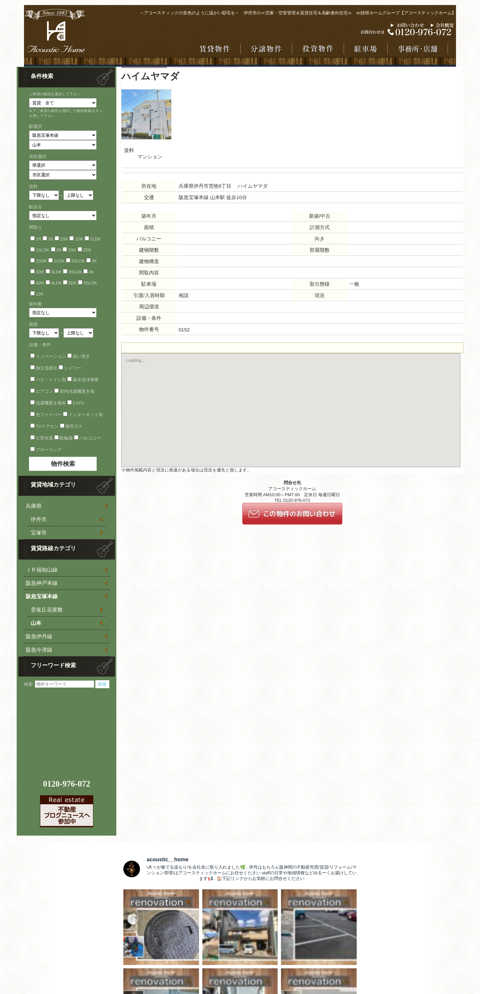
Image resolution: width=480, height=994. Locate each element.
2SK (72, 249)
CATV (78, 402)
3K (94, 260)
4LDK (56, 282)
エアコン (44, 391)
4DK (40, 282)
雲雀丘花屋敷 (47, 610)
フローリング (49, 449)
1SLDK (42, 249)
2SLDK (78, 260)
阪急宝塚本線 (42, 596)
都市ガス (74, 426)
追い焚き (81, 356)
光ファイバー (49, 414)
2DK (87, 249)
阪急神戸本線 (42, 583)
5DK (72, 282)
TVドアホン (47, 426)
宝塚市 (39, 533)
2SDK (41, 260)
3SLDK (75, 271)
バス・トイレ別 (51, 379)
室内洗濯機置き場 (77, 391)
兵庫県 (34, 506)
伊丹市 (39, 519)
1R (38, 238)
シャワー (72, 367)
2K (59, 249)
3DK (40, 271)
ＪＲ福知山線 (42, 570)
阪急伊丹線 (39, 636)
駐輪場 (66, 437)
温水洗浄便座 (86, 379)
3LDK (56, 271)
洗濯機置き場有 (51, 402)
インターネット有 (85, 414)
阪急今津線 (39, 650)
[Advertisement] (67, 730)
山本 (36, 623)
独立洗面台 (46, 367)
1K (50, 238)
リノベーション (51, 356)
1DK (79, 238)
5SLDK (90, 282)
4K (91, 271)
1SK (64, 238)
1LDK (95, 238)
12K (39, 293)
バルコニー (90, 437)
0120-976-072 (66, 783)
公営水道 (44, 437)
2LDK (59, 260)
